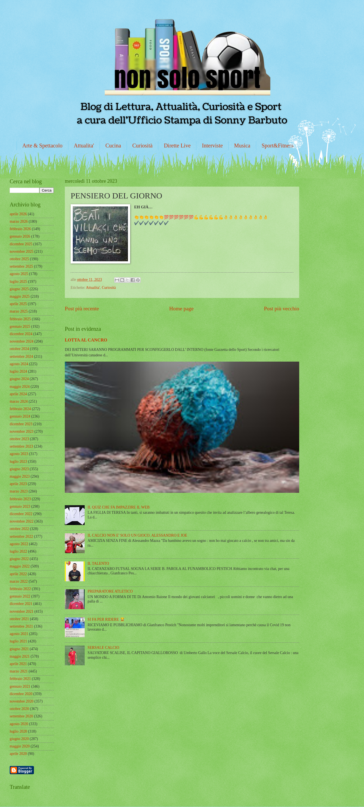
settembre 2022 (21, 536)
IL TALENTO (98, 563)
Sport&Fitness (278, 145)
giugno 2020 (19, 739)
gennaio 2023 (20, 506)
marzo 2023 (19, 491)
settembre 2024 (21, 356)
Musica (242, 145)
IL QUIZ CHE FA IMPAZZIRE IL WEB (119, 507)
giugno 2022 (19, 559)
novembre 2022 (21, 521)
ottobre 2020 (19, 709)
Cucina (113, 145)
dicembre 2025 (21, 244)
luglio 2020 (18, 731)
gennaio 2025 (20, 326)
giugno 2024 (19, 379)
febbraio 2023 (20, 499)
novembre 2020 (21, 701)
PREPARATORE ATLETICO (110, 591)
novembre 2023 (21, 431)
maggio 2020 (20, 746)
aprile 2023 (18, 484)
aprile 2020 (18, 754)
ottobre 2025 (19, 259)
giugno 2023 (19, 469)
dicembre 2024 (21, 334)
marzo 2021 (19, 671)
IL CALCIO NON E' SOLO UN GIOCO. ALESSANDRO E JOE (137, 535)
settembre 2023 (21, 446)
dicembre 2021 (21, 604)
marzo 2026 (19, 221)
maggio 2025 (20, 296)
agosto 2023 (19, 454)
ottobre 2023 (19, 439)
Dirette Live (177, 145)
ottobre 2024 (19, 349)
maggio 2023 (20, 476)
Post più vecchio (281, 308)
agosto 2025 (19, 274)
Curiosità (142, 145)
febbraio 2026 (20, 229)
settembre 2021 (21, 626)
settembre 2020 (21, 716)
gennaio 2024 (20, 416)
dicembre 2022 (21, 514)
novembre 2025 (21, 251)
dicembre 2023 (21, 424)
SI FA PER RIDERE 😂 (106, 619)
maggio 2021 (20, 656)
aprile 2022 (18, 574)
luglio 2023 (18, 461)
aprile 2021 (18, 664)
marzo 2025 (19, 311)
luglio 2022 (18, 551)
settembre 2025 (21, 266)
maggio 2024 (20, 386)
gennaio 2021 (20, 686)
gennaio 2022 (20, 596)
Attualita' (84, 145)
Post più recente (82, 308)
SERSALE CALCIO (103, 647)
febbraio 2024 (20, 409)
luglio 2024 (18, 371)
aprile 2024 (18, 394)
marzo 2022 (19, 581)
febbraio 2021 (20, 679)
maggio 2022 (20, 566)
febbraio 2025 (20, 319)
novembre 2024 (21, 341)
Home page (181, 308)
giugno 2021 (19, 649)
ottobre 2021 (19, 619)
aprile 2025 (18, 304)
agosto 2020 (19, 724)
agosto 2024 (19, 364)
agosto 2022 (19, 544)
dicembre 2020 (21, 694)
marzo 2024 (19, 401)
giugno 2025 (19, 289)
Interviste (212, 145)
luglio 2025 (18, 281)
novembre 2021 (21, 611)
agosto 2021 (19, 634)
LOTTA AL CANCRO (86, 340)
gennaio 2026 (20, 236)
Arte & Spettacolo (42, 145)
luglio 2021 (18, 641)
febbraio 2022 (20, 589)
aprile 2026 (18, 214)
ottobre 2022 (19, 529)
